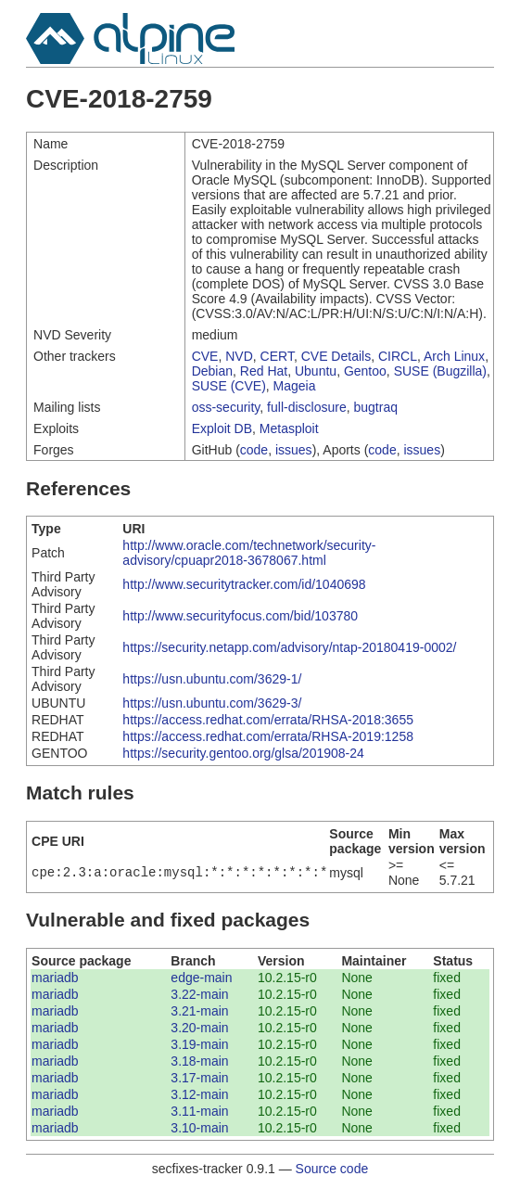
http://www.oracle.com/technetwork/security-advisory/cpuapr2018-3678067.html (248, 553)
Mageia (294, 385)
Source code (332, 1168)
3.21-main (199, 1011)
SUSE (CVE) (229, 385)
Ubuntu (315, 371)
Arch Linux (454, 356)
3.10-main (199, 1127)
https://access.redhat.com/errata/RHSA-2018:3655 (267, 719)
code (254, 449)
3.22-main (199, 994)
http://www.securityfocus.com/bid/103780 (240, 615)
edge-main (201, 977)
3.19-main (199, 1044)
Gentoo (365, 371)
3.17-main (199, 1077)
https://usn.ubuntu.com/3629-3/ (211, 703)
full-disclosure (307, 407)
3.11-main (199, 1111)
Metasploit (289, 428)
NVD (239, 356)
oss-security (226, 407)
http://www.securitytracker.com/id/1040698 (243, 584)
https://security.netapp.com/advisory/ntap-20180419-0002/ (289, 647)
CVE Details (336, 356)
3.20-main (199, 1027)
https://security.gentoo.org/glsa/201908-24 (242, 753)
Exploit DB (222, 428)
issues (293, 449)
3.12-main (199, 1094)
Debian (212, 371)
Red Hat (263, 371)
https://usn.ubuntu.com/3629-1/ (211, 678)
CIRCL (397, 356)
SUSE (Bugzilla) (440, 371)
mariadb (55, 977)
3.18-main (199, 1061)
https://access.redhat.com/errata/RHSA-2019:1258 (267, 736)
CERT (277, 356)
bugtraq (375, 407)
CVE (205, 356)
